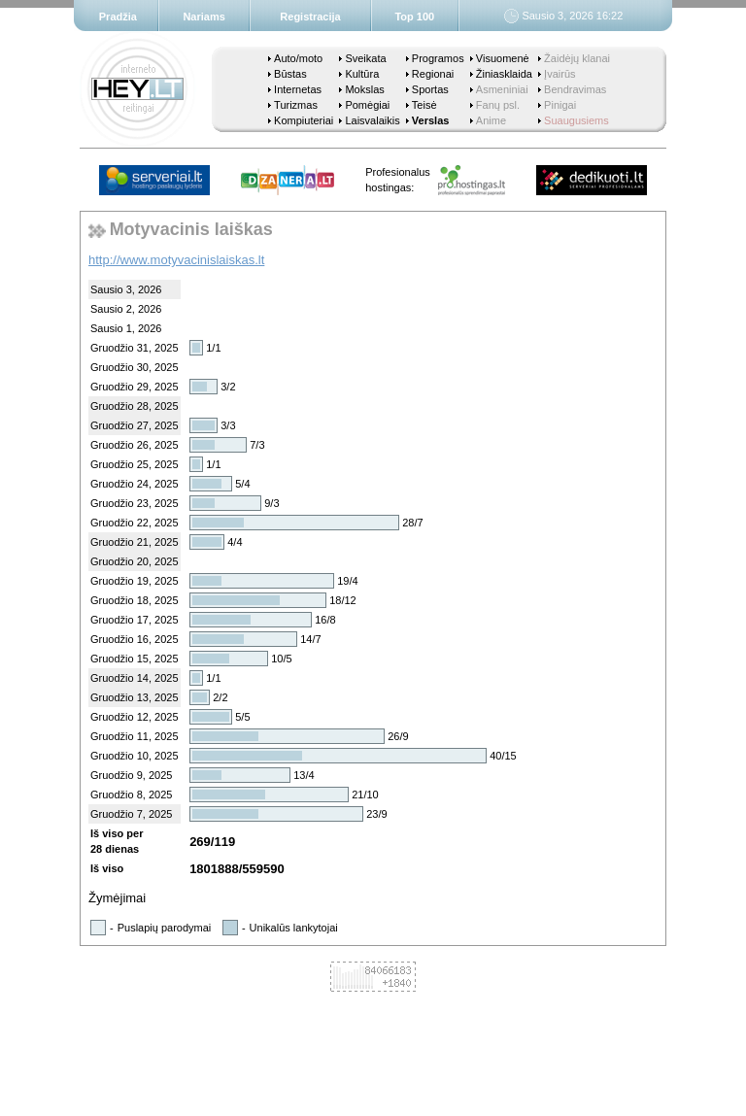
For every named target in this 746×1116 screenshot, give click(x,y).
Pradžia (118, 16)
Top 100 (414, 16)
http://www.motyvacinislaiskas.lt (176, 260)
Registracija (310, 16)
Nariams (203, 16)
